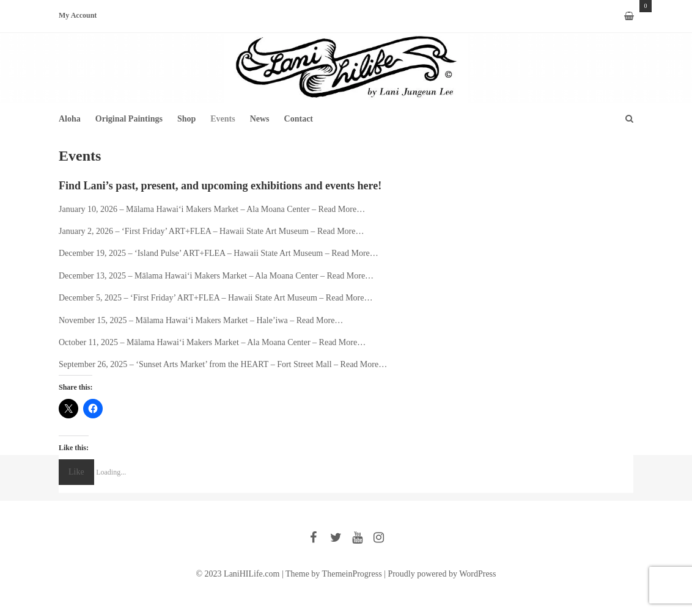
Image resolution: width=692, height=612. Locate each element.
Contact (298, 118)
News (260, 118)
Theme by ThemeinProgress (333, 573)
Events (222, 118)
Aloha (70, 118)
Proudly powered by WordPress (442, 573)
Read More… (342, 209)
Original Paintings (129, 118)
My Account (78, 16)
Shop (186, 118)
